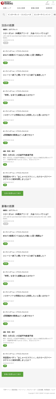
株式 (13, 151)
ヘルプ (53, 390)
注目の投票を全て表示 (12, 193)
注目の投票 (21, 8)
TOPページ (7, 390)
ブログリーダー (31, 390)
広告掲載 (40, 390)
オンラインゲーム (8, 51)
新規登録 (14, 390)
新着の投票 (35, 8)
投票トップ (7, 8)
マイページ (22, 390)
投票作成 (47, 4)
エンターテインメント (42, 14)
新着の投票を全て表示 (12, 374)
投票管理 (49, 8)
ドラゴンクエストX (22, 51)
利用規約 (47, 390)
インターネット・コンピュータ (19, 14)
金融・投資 (6, 151)
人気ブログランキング (7, 3)
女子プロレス (13, 29)
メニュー (53, 4)
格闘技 (5, 29)
